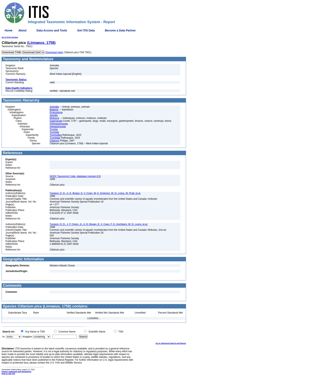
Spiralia (54, 115)
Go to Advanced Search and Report (171, 343)
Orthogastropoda (59, 123)
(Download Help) (54, 52)
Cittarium (54, 140)
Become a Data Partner (120, 30)
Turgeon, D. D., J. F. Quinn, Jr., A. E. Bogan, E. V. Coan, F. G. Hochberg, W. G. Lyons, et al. (99, 224)
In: (3, 336)
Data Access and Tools (51, 30)
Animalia (54, 106)
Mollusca (54, 118)
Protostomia (56, 112)
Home (8, 30)
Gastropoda (56, 120)
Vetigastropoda (58, 126)
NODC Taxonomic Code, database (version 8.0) (75, 176)
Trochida (54, 132)
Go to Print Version (10, 37)
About (22, 30)
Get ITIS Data (86, 30)
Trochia (54, 129)
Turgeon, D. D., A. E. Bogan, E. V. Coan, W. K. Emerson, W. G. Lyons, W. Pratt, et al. (95, 193)
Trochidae (55, 137)
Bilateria (54, 109)
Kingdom (27, 336)
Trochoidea (56, 135)
